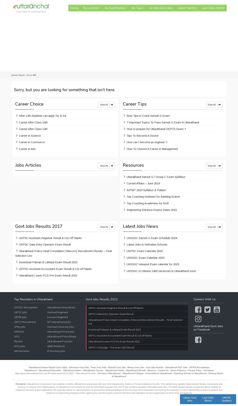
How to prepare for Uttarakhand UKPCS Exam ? (156, 128)
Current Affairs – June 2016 (143, 183)
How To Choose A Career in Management (152, 148)
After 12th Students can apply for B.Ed (42, 115)
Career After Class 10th (33, 122)
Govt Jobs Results (154, 367)
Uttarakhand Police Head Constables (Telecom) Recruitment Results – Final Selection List (63, 253)
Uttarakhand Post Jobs (60, 341)
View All (106, 104)
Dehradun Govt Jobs (79, 367)
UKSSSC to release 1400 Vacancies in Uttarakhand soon (161, 271)
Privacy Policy (195, 370)
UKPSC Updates (227, 399)
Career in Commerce (32, 142)
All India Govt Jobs (161, 8)
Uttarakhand (30, 370)
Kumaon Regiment (57, 317)
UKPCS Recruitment (25, 322)
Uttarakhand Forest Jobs (61, 331)
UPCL (17, 336)
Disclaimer (209, 370)
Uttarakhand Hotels (114, 370)
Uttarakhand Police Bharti (61, 336)
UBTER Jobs (20, 317)
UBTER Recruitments (199, 367)
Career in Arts (27, 148)
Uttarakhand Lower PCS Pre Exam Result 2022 (48, 275)
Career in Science (30, 135)
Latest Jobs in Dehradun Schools (147, 244)
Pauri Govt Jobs (98, 367)
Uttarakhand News (72, 370)
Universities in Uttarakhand (158, 373)
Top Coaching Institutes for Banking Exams (153, 196)
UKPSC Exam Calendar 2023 (145, 251)
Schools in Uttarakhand (109, 373)
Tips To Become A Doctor (143, 135)
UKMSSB (19, 331)
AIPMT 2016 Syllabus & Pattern (146, 190)
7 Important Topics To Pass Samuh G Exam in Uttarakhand (163, 122)
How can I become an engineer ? (147, 142)
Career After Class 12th (33, 128)
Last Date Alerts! (213, 8)
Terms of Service (178, 370)
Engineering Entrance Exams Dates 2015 (152, 209)
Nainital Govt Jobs (117, 367)
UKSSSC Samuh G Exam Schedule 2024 (152, 238)
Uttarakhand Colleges (133, 373)
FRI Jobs (18, 341)
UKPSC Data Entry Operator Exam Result (45, 244)
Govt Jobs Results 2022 (102, 299)
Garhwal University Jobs (60, 326)
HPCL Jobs (19, 346)
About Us (151, 370)
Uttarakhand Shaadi (136, 370)
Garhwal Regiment (57, 312)
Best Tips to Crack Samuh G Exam (148, 115)
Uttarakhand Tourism (93, 370)
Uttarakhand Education (49, 370)
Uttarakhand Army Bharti (61, 307)
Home (75, 8)
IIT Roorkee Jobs (56, 351)
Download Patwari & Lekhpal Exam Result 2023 (48, 262)
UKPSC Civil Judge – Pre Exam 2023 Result (111, 347)
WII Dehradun (22, 351)
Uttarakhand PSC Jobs (176, 367)
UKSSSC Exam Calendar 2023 (145, 257)
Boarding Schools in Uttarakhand (190, 373)
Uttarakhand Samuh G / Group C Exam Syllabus (156, 176)
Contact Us (163, 370)
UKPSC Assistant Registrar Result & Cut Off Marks (50, 238)
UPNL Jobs (19, 326)
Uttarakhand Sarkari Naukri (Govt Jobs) (48, 367)
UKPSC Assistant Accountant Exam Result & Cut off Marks (55, 268)
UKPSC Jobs (20, 312)
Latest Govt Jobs (189, 399)
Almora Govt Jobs (135, 367)
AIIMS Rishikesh (56, 346)
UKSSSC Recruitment (25, 307)
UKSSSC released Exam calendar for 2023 (153, 264)
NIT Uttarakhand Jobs (59, 322)
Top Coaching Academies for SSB (148, 203)
